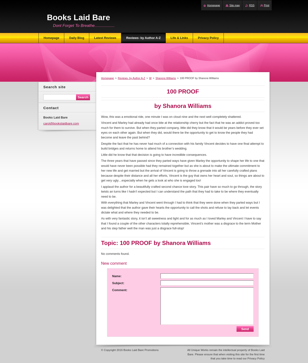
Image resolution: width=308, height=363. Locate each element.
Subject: (118, 283)
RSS (251, 5)
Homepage (107, 78)
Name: (117, 276)
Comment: (119, 290)
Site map (234, 5)
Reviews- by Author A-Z (131, 78)
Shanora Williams (165, 78)
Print (266, 5)
